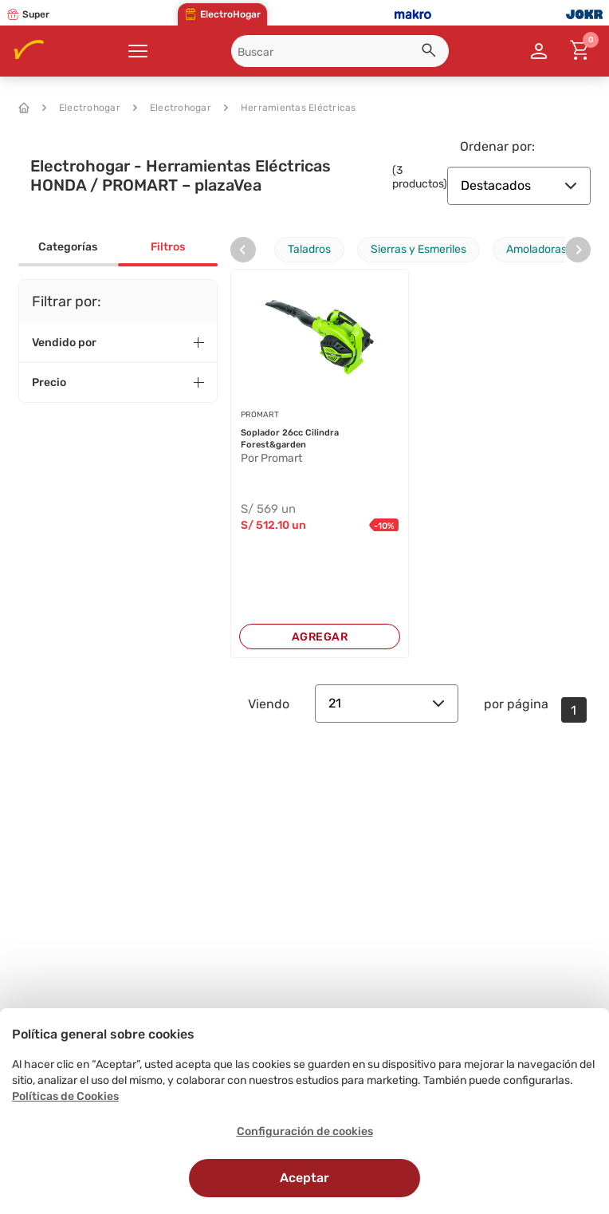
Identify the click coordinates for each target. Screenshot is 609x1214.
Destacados (519, 185)
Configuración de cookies (305, 1131)
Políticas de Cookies (65, 1096)
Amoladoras (536, 249)
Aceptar (304, 1177)
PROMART (260, 415)
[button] (431, 52)
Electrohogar (81, 107)
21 (386, 703)
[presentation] (243, 249)
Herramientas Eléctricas (290, 107)
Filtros (168, 247)
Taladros (309, 249)
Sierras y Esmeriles (418, 249)
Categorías (67, 247)
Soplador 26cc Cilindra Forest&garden (290, 439)
